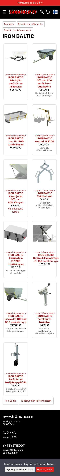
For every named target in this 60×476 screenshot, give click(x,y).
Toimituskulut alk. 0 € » (30, 2)
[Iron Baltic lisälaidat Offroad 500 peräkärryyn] (15, 310)
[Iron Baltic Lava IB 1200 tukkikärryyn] (15, 129)
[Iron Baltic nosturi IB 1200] (44, 129)
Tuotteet (9, 24)
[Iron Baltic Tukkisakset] (44, 188)
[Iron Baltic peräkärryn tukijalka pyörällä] (15, 369)
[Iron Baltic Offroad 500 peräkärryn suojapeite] (44, 71)
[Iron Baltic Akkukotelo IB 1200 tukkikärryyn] (15, 249)
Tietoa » (51, 464)
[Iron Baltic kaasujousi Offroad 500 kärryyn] (15, 188)
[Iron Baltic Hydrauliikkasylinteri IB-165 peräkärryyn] (44, 249)
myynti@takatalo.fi (13, 450)
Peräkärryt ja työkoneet (30, 24)
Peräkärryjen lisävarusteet (17, 30)
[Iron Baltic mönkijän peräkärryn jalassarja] (15, 71)
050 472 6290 (10, 452)
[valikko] (4, 12)
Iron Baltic (10, 400)
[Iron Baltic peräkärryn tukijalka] (44, 310)
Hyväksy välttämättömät (19, 469)
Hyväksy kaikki (44, 469)
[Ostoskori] (48, 12)
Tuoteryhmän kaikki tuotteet (36, 400)
